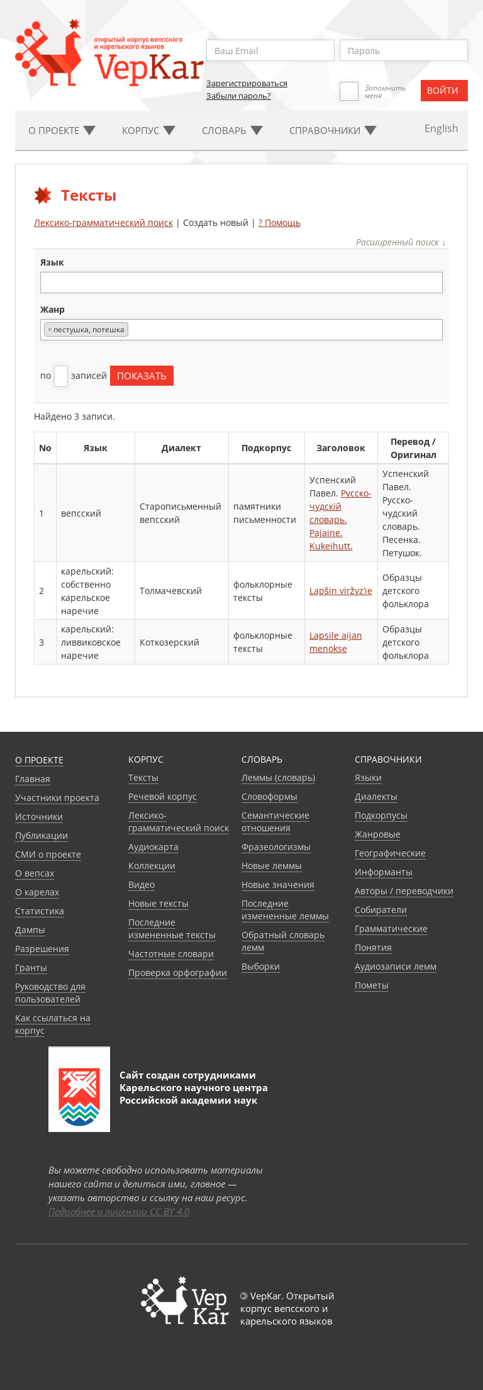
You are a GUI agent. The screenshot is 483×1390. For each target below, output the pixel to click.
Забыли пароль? (238, 95)
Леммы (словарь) (278, 777)
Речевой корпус (162, 796)
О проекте (39, 760)
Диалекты (376, 796)
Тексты (143, 777)
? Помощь (279, 222)
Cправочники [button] (333, 130)
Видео (141, 884)
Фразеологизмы (276, 847)
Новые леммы (272, 866)
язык (52, 262)
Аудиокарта (153, 847)
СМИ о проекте (48, 854)
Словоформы (269, 796)
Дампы (30, 930)
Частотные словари (171, 954)
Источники (39, 816)
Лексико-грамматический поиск (103, 222)
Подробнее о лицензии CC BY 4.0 (118, 1211)
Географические (390, 853)
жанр (52, 309)
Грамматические (391, 928)
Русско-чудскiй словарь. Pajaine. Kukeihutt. (340, 519)
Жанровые (378, 834)
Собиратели (381, 910)
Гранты (31, 967)
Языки (368, 777)
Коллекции (151, 866)
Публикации (41, 835)
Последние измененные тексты (172, 928)
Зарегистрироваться (246, 83)
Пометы (372, 985)
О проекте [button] (62, 130)
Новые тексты (158, 903)
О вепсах (34, 873)
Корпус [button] (148, 130)
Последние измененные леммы (285, 909)
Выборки (261, 966)
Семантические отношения (275, 821)
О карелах (37, 892)
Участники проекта (57, 798)
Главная (32, 779)
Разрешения (42, 949)
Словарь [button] (232, 130)
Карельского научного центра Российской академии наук (193, 1093)
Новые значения (278, 884)
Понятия (373, 947)
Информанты (384, 872)
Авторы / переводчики (404, 891)
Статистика (39, 911)
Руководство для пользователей (50, 992)
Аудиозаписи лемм (395, 966)
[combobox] (241, 282)
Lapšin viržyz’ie (340, 591)
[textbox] (50, 282)
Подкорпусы (381, 815)
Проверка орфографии (177, 972)
